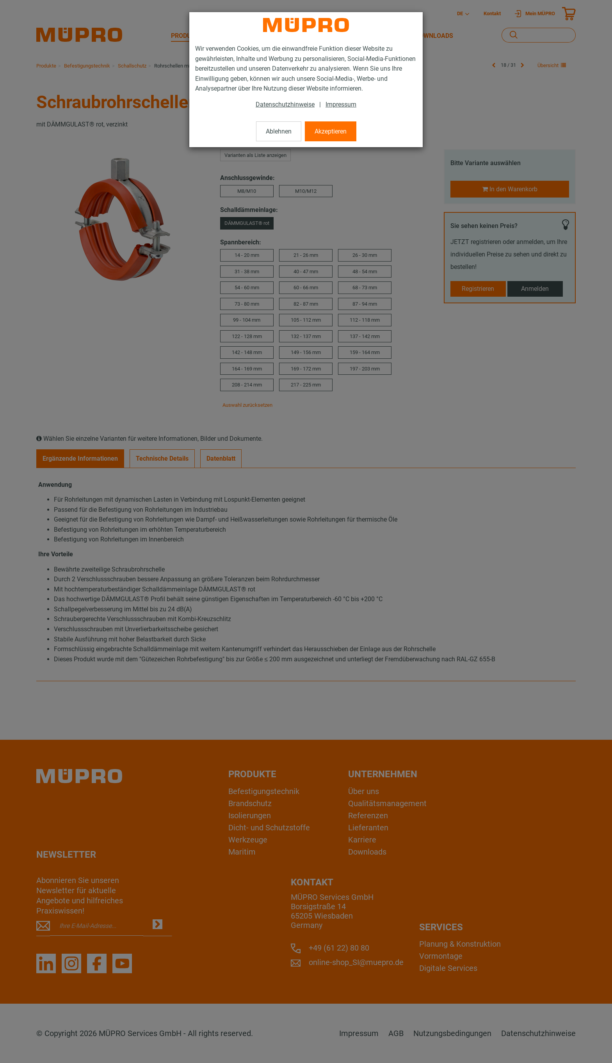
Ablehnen (279, 131)
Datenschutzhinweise (285, 104)
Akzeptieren (331, 131)
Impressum (341, 104)
